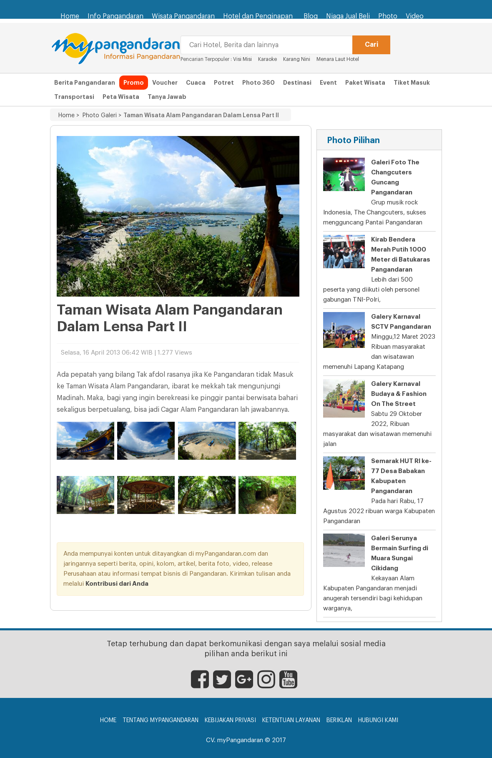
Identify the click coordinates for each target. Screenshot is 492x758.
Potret (224, 83)
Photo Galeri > (100, 115)
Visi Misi (242, 59)
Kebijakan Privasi (230, 720)
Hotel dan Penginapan (259, 12)
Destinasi (297, 83)
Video (415, 16)
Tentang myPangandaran (160, 720)
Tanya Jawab (167, 97)
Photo (387, 16)
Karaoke (267, 59)
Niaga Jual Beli (348, 16)
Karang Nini (296, 59)
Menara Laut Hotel (337, 59)
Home (69, 16)
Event (328, 83)
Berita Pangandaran (84, 83)
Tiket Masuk (412, 83)
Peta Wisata (121, 97)
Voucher (165, 83)
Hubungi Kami (378, 720)
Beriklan (339, 720)
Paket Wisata (365, 83)
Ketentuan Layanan (291, 720)
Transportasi (74, 97)
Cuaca (196, 83)
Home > (68, 115)
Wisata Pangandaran (183, 16)
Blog (311, 16)
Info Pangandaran (115, 16)
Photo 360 (258, 83)
